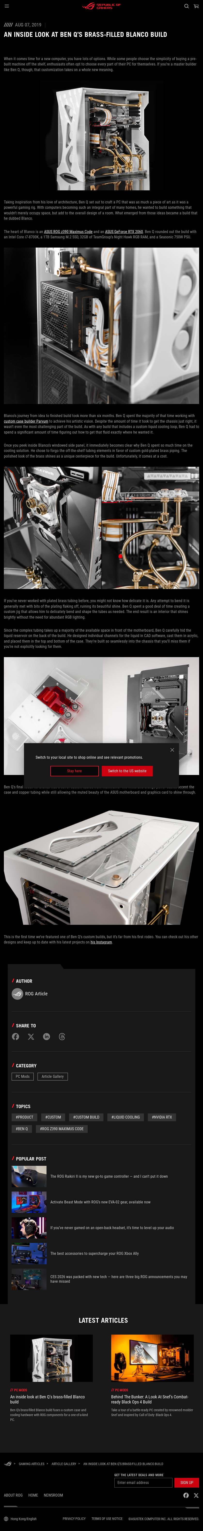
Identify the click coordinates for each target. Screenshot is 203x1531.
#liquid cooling (125, 1117)
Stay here (74, 771)
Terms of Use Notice (107, 1519)
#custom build (86, 1117)
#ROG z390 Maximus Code (62, 1129)
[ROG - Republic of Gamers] (101, 6)
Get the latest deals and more (139, 1475)
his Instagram (101, 942)
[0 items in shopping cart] (196, 6)
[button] (7, 6)
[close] (172, 750)
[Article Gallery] (64, 1464)
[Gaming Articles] (31, 1464)
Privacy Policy (74, 1519)
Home (33, 1495)
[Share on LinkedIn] (46, 1036)
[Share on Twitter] (31, 1036)
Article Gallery (53, 1076)
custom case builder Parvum (26, 421)
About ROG (13, 1495)
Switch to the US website (127, 771)
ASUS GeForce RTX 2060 (124, 231)
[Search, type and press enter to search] (186, 6)
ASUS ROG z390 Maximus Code (68, 231)
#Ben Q (22, 1129)
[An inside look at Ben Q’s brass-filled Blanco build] (123, 1464)
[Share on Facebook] (15, 1036)
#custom (53, 1117)
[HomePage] (8, 1464)
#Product (24, 1117)
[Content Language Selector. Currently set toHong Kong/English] (20, 1519)
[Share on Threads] (62, 1036)
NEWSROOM (53, 1495)
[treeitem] (51, 1378)
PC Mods (23, 1076)
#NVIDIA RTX (162, 1117)
